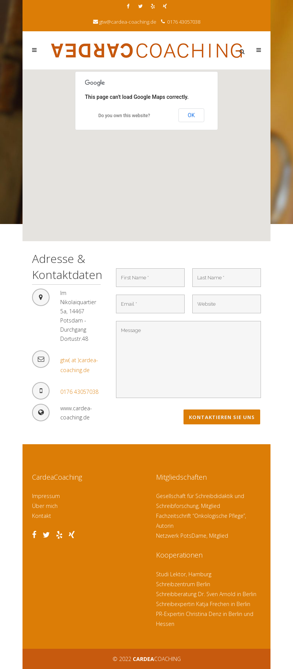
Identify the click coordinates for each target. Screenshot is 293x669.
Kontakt (41, 515)
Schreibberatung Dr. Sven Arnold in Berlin (206, 594)
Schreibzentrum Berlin (183, 584)
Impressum (46, 496)
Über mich (45, 505)
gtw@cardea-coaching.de (127, 21)
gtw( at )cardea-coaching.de (79, 365)
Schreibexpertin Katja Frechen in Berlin (203, 604)
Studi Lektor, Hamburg (183, 574)
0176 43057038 (183, 21)
